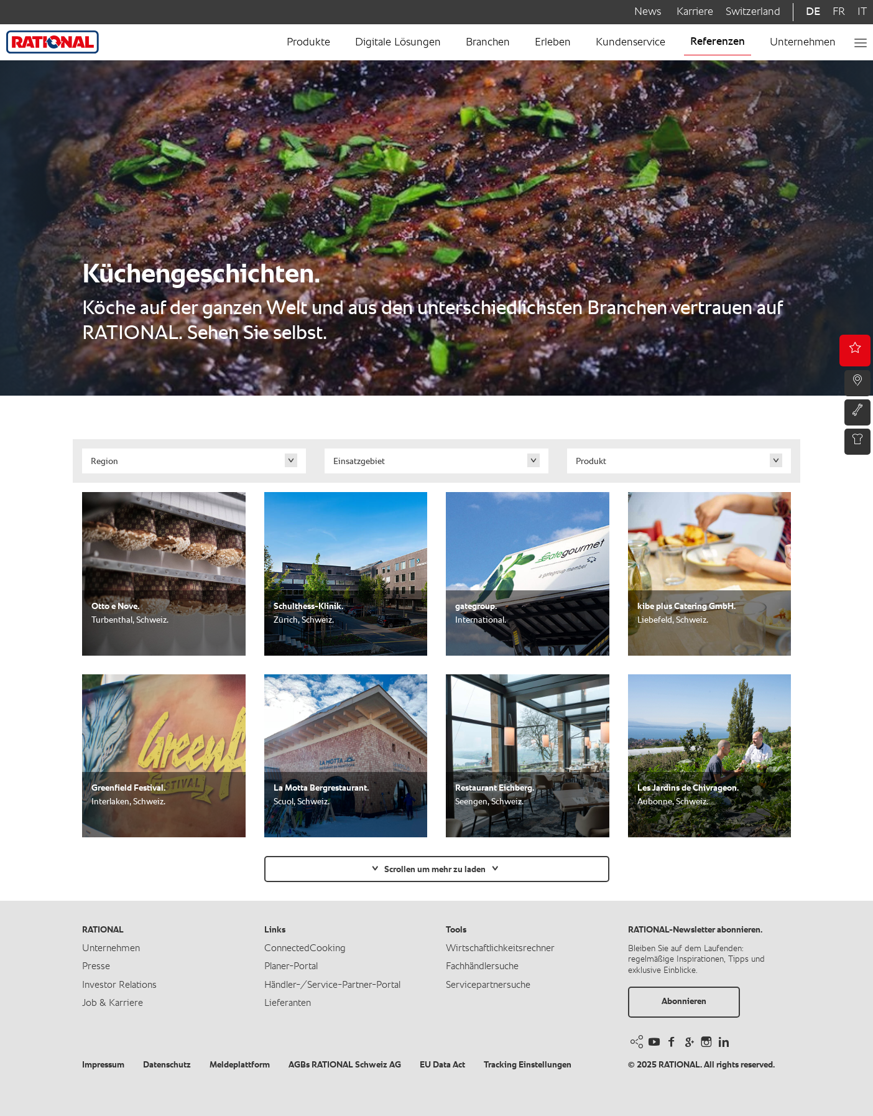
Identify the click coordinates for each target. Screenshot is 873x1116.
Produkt (591, 461)
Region (104, 461)
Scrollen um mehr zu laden (435, 869)
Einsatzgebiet (359, 461)
